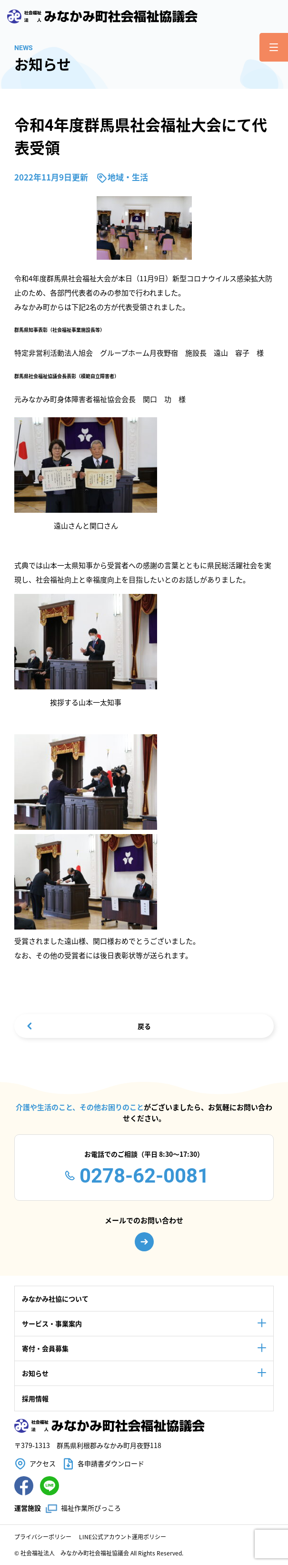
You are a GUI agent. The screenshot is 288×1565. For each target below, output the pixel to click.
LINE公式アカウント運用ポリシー (122, 1537)
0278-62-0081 (144, 1175)
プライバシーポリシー (42, 1537)
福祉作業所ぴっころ (91, 1507)
